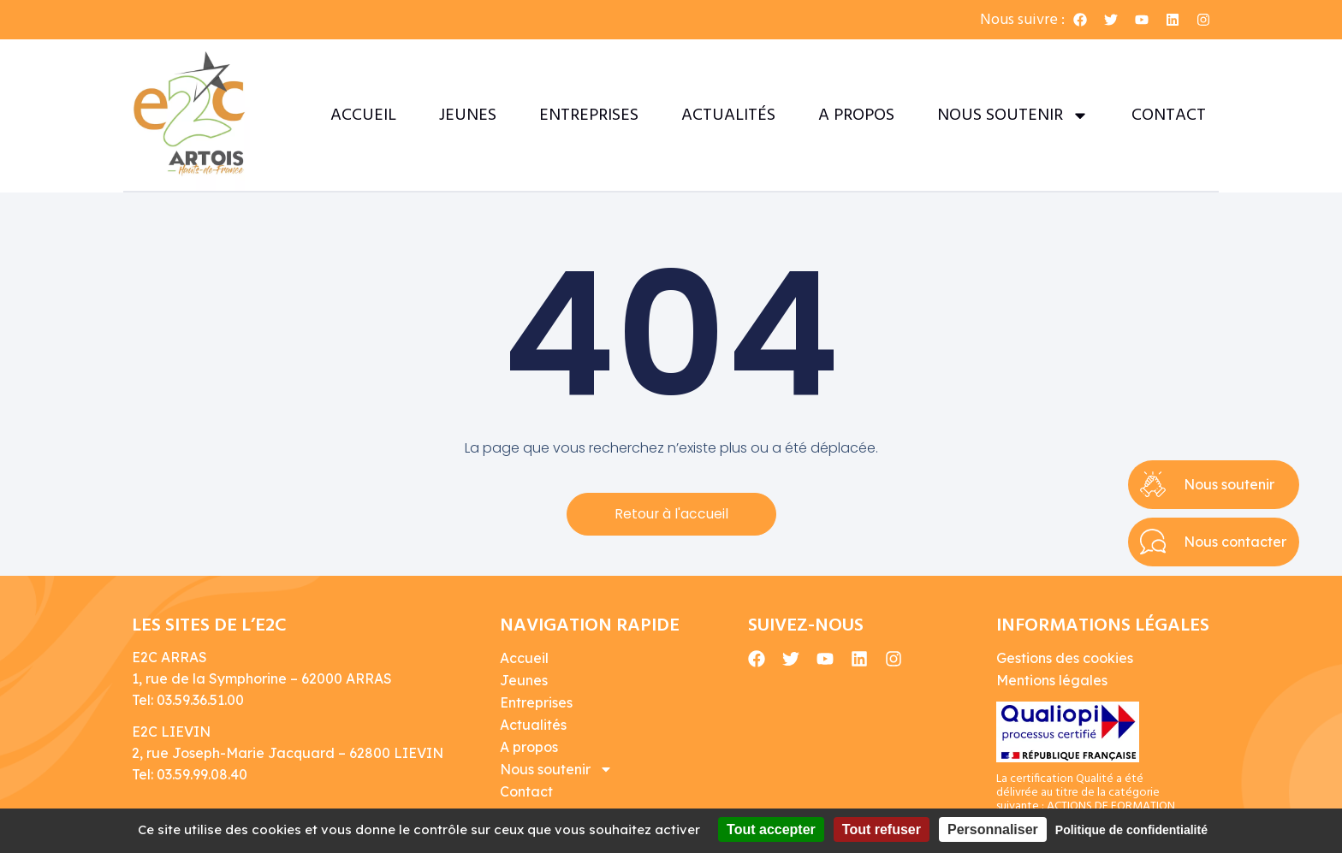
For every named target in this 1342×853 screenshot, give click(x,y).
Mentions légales (1051, 680)
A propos (856, 115)
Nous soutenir (1013, 115)
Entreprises (588, 115)
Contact (1168, 115)
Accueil (363, 115)
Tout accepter (771, 829)
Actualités (728, 115)
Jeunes (467, 115)
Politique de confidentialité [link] (1131, 830)
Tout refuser (881, 829)
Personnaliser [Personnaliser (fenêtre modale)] (992, 829)
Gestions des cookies (1064, 657)
